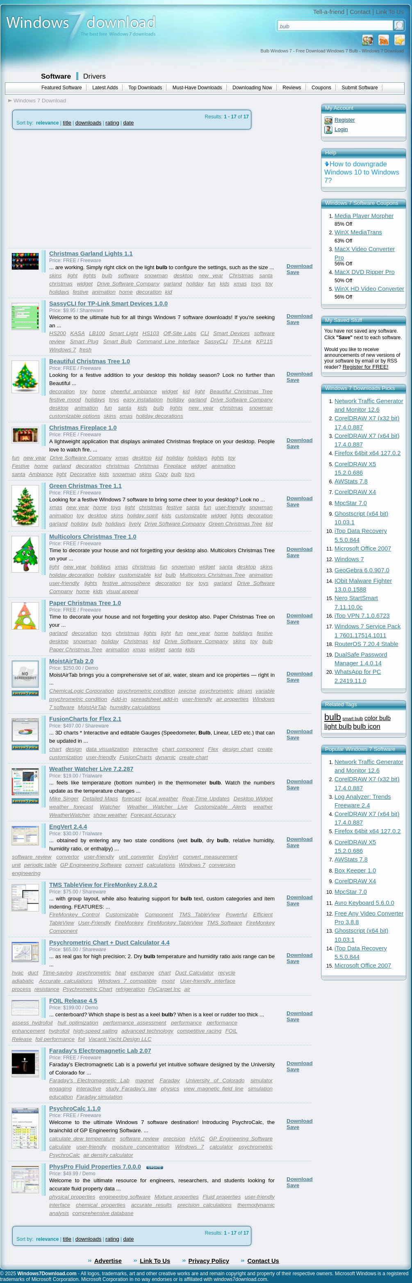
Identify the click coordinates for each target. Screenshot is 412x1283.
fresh (85, 350)
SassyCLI (216, 341)
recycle (226, 973)
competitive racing (199, 1031)
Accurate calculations (66, 981)
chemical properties (100, 1205)
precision (174, 1139)
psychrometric (217, 691)
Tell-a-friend (329, 12)
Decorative (83, 474)
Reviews (291, 88)
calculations (161, 865)
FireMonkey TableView (175, 923)
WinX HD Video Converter (369, 289)
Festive (21, 466)
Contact (360, 12)
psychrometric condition (146, 691)
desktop (183, 275)
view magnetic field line (214, 1089)
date (128, 123)
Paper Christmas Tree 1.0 (85, 603)
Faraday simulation (99, 1097)
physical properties (72, 1197)
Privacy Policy (209, 1261)
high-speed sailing (95, 1031)
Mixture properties (177, 1197)
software (128, 275)
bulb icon (366, 726)
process (21, 989)
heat (120, 973)
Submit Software (360, 88)
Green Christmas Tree (235, 524)
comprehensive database (103, 1213)
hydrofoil (59, 1031)
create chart (193, 757)
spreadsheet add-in (154, 699)
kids (225, 284)
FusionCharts (135, 757)
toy (269, 284)
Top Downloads (145, 88)
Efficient (263, 914)
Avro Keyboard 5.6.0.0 (364, 903)
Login (341, 129)
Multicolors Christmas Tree (212, 575)
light (72, 275)
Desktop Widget (253, 799)
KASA (77, 333)
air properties (232, 699)
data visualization (107, 749)
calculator (221, 1147)
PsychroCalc (64, 1155)
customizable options (74, 416)
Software (56, 76)
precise (187, 691)
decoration (149, 292)
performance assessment (134, 1023)
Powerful (236, 914)
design (74, 749)
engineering (26, 873)
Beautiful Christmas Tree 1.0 (89, 361)
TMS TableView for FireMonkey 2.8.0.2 (103, 885)
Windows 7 (62, 350)
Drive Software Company (128, 284)
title (67, 123)
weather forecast (71, 807)
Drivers (94, 76)
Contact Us (263, 1261)
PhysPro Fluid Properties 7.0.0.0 (95, 1166)
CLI (204, 333)
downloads (88, 123)
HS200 (57, 333)
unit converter (136, 857)
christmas (61, 284)
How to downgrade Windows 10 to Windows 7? (361, 172)
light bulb (338, 726)
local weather (162, 799)
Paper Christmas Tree (75, 649)
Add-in (119, 699)
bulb (107, 275)
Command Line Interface (168, 341)
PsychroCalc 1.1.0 (74, 1108)
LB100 (97, 333)
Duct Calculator (194, 973)
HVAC (197, 1139)
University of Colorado (215, 1080)
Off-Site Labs (180, 333)
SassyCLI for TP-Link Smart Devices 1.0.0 (108, 303)
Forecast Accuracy (152, 815)
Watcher (110, 807)
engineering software (124, 1197)
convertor (67, 857)
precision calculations (205, 1205)
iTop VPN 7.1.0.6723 (362, 615)
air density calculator (108, 1155)
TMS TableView (199, 914)
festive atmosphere (126, 583)
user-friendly (230, 507)
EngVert (168, 857)
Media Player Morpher (364, 216)
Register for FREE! (366, 367)
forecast (131, 799)
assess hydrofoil (32, 1023)
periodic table (40, 865)
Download (300, 266)
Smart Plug (84, 341)
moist (168, 981)
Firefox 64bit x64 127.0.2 (368, 453)
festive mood (65, 400)
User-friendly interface (207, 981)
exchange (142, 973)
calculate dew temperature (82, 1139)
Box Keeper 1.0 (355, 870)
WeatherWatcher (69, 815)
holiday (194, 284)
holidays (59, 292)
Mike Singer (64, 799)
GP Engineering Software (91, 865)
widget (85, 284)
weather (263, 807)
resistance (46, 989)
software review (31, 857)
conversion (222, 865)
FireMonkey (129, 923)
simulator (261, 1080)
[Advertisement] (77, 188)
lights (89, 275)
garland (173, 284)
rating (112, 123)
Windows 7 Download (40, 100)
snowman (156, 275)
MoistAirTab (92, 707)
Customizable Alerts (220, 807)
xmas (240, 284)
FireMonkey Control (74, 914)
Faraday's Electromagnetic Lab (89, 1080)
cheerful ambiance (134, 391)
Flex (213, 749)
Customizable (122, 914)
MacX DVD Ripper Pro (365, 272)
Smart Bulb (117, 341)
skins (55, 275)
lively (135, 524)
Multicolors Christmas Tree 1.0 (93, 536)
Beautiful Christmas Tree (241, 391)
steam (244, 691)
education (61, 1097)
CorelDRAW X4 (355, 492)
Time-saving (57, 973)
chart (55, 749)
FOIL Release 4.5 (73, 1000)
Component (159, 914)
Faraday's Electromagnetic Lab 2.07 (100, 1050)
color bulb (377, 718)
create (265, 749)
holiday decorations (159, 416)
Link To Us (390, 12)
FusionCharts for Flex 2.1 (85, 719)
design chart (238, 749)
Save (293, 272)
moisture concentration (140, 1147)
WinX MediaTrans (358, 232)
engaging (60, 1089)
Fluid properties (222, 1197)
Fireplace (175, 466)
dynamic (165, 757)
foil (81, 1039)
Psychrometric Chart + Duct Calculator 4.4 (109, 942)
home (125, 292)
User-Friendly (94, 923)
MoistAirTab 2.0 (71, 661)
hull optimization (77, 1023)
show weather (110, 815)
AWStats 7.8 (351, 481)
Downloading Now (252, 88)
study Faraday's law (131, 1089)
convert (134, 865)
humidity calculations (135, 707)
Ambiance (41, 474)
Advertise (108, 1261)
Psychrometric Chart (87, 989)
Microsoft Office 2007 (363, 548)
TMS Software (224, 923)
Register (345, 120)
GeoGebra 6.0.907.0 (362, 570)
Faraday (169, 1080)
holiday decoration (71, 575)
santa (266, 275)
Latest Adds (105, 88)
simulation (260, 1089)
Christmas (241, 275)
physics (170, 1089)
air (187, 989)
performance (186, 1023)
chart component (183, 749)
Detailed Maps (100, 799)
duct (33, 973)
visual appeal (122, 591)
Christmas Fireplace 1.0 (83, 427)
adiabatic (23, 981)
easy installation (142, 400)
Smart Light (123, 333)
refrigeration (130, 989)
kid (168, 292)
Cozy (161, 474)
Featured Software (61, 88)
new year (210, 275)
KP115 (264, 341)
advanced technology (147, 1031)
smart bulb (352, 718)
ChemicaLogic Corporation (81, 691)
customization (66, 757)
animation (104, 292)
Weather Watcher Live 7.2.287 (91, 769)
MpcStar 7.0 (351, 503)
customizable (191, 515)
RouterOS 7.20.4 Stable (366, 644)
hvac (17, 973)
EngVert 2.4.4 (68, 826)
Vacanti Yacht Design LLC (120, 1039)
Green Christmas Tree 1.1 (85, 486)
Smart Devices (231, 333)
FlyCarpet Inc (164, 989)
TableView (61, 923)
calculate (60, 1147)
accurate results (151, 1205)
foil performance (55, 1039)
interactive (145, 749)
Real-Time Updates (206, 799)
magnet (144, 1080)
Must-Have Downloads (197, 88)
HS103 (150, 333)
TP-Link (241, 341)
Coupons (321, 88)
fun (212, 284)
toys (256, 284)
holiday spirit (142, 515)
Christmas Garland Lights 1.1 (91, 253)
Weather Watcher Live (157, 807)
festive (81, 292)
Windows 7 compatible (127, 981)
